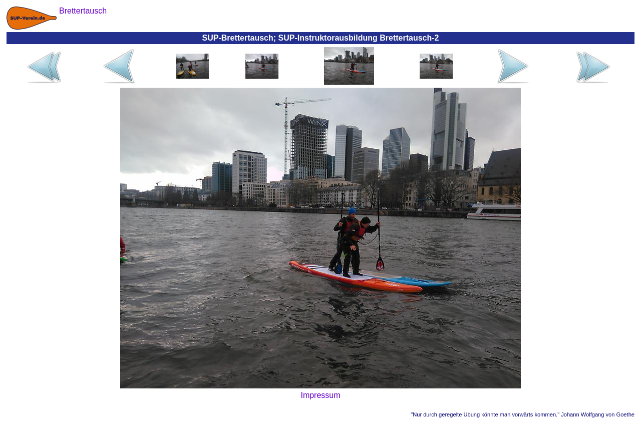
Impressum (320, 395)
